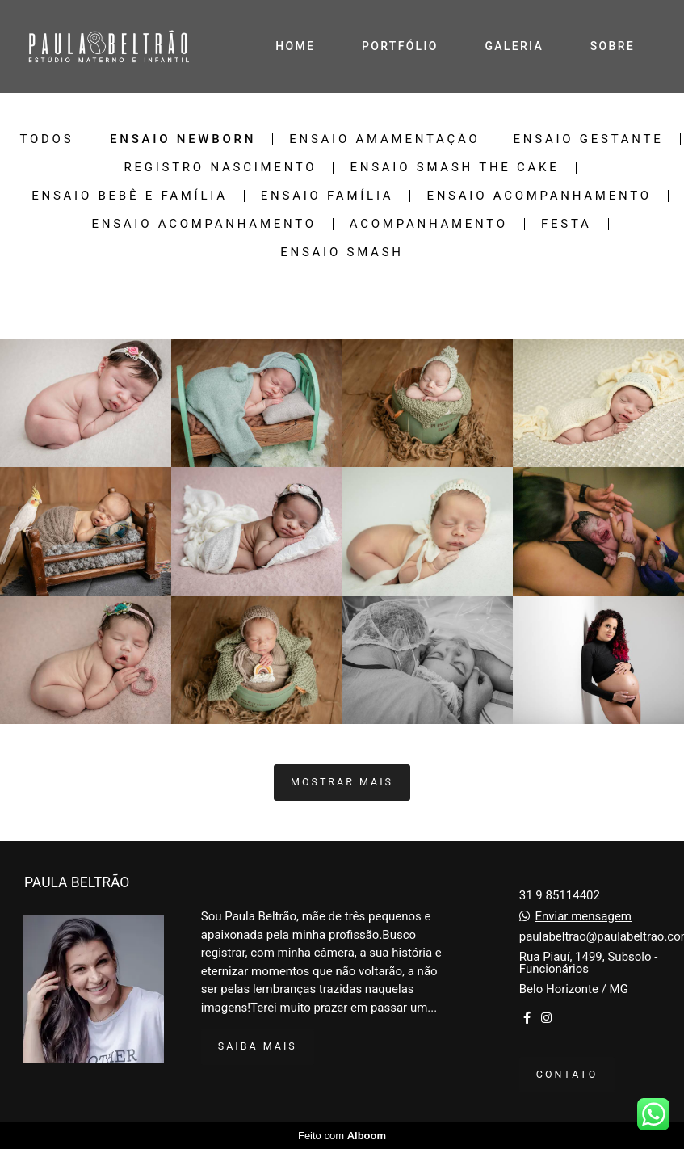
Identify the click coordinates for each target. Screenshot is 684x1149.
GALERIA (514, 46)
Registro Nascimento (220, 168)
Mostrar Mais (342, 782)
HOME (295, 46)
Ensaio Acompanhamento (538, 196)
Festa (566, 224)
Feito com (342, 1136)
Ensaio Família (327, 196)
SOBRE (612, 46)
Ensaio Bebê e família (129, 196)
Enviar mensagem (583, 917)
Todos (46, 139)
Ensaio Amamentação (384, 139)
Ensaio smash (342, 252)
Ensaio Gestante (589, 139)
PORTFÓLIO (400, 46)
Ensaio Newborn (183, 139)
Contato (567, 1074)
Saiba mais (257, 1046)
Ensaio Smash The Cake (454, 168)
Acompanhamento (429, 224)
